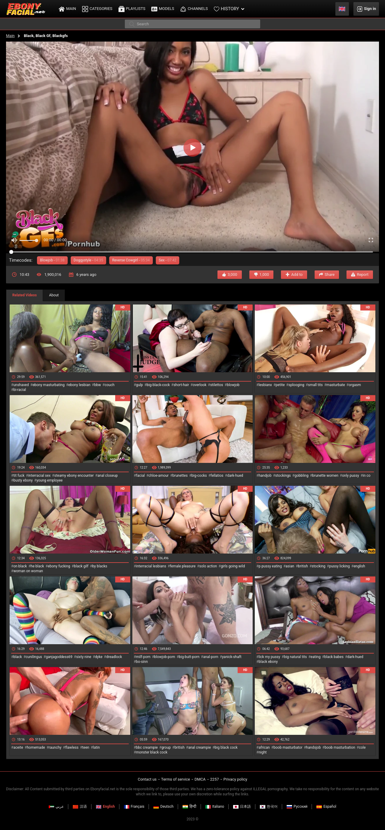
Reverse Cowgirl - (131, 260)
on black (20, 566)
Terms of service (175, 779)
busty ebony (22, 480)
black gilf (81, 566)
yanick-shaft (232, 657)
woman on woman (28, 571)
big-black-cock (158, 385)
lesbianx (265, 385)
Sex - (168, 260)
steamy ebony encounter (74, 475)
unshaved (21, 385)
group (166, 747)
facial (140, 475)
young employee (49, 480)
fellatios (217, 475)
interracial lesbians (151, 566)
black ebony (268, 662)
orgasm (355, 385)
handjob (265, 475)
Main (10, 35)
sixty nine (83, 657)
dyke (99, 657)
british (303, 566)
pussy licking (339, 566)
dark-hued (235, 475)
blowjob (233, 385)
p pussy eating (270, 566)
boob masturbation (340, 747)
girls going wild (233, 566)
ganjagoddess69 (59, 657)
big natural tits (295, 657)
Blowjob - (52, 260)
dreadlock (114, 657)
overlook (200, 385)
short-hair (181, 385)
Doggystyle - (88, 260)
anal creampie (199, 747)
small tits (315, 385)
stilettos (216, 385)
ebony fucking (59, 566)
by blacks (99, 566)
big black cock (226, 747)
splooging (296, 385)
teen (85, 747)
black (17, 657)
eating (316, 657)
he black (37, 566)
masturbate (335, 385)
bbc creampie (147, 747)
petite (280, 385)
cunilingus (34, 657)
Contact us (147, 779)
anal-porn (210, 657)
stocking (318, 566)
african (264, 747)
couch (110, 385)
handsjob (313, 747)
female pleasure (183, 566)
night (263, 752)
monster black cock (152, 752)
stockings (283, 475)
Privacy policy (235, 779)
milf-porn (143, 657)
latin (96, 747)
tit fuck (18, 475)
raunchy (55, 747)
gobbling (301, 475)
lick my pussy (269, 657)
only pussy (350, 475)
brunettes (180, 475)
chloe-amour (159, 475)
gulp (139, 385)
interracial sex (39, 475)
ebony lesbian (79, 385)
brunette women (325, 475)
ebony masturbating (48, 385)
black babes (333, 657)
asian (289, 566)
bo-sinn (142, 662)
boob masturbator (287, 747)
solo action (208, 566)
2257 (214, 779)
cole (362, 747)
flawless (72, 747)
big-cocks (199, 475)
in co (367, 475)
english (359, 566)
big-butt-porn (189, 657)
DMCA (200, 779)
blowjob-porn (164, 657)
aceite (18, 747)
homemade (36, 747)
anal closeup (107, 475)
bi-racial (19, 390)
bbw (97, 385)
